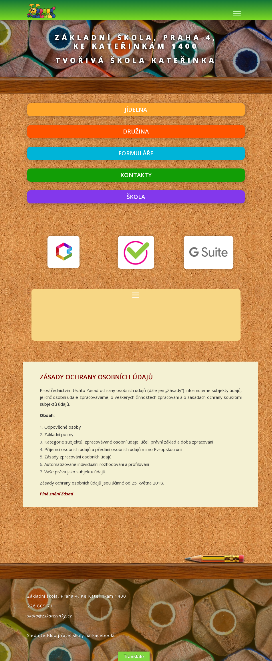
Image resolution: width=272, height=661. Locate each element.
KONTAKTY (136, 175)
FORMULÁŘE (135, 153)
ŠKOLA (136, 197)
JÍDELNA (136, 109)
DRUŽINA (136, 131)
